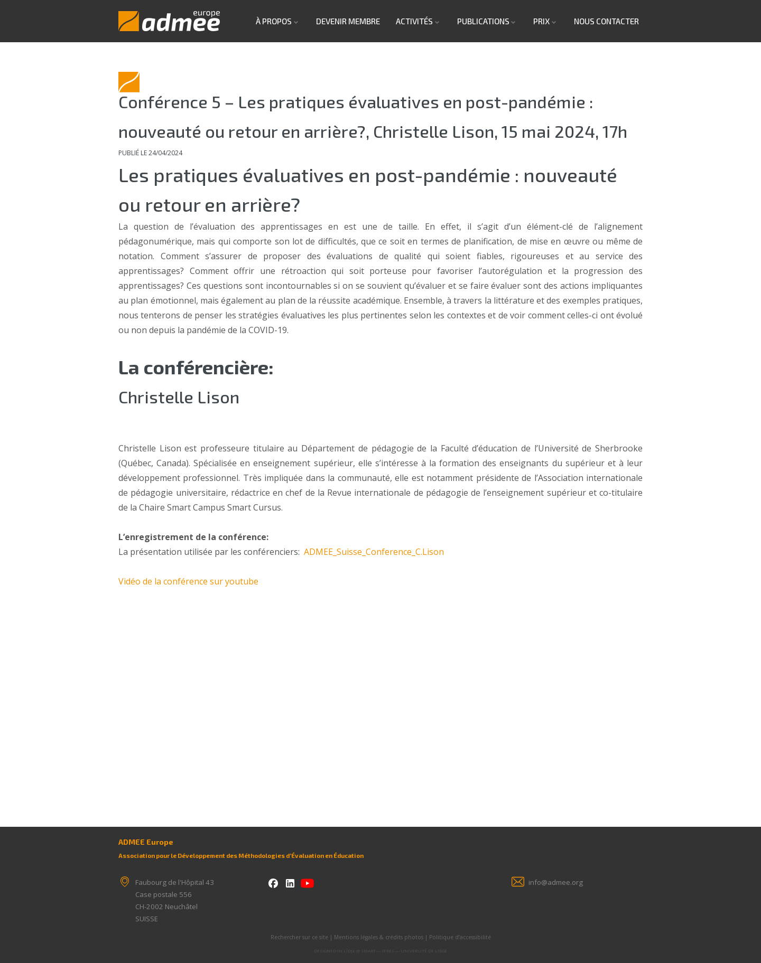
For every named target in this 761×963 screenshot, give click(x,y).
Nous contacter (606, 21)
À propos (274, 21)
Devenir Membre (348, 21)
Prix (541, 21)
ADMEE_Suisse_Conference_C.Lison (374, 552)
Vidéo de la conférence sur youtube (188, 581)
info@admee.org (555, 882)
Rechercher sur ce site (299, 937)
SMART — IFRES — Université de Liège (404, 950)
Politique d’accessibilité (460, 937)
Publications (483, 21)
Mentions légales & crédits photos (378, 937)
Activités (414, 21)
